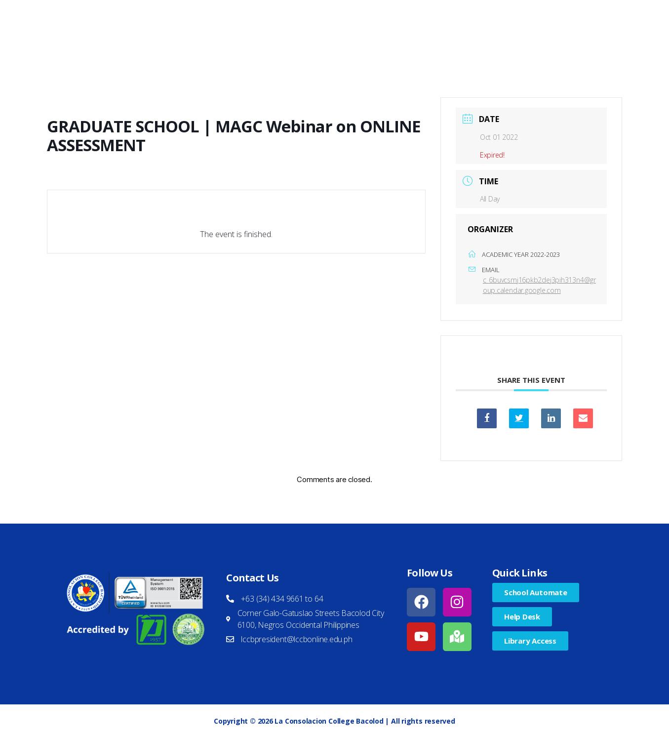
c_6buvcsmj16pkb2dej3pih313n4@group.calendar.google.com (539, 285)
